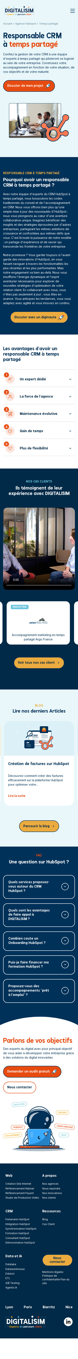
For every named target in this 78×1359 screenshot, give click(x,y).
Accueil (8, 23)
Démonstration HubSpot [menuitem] (20, 1242)
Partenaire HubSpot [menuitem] (17, 1219)
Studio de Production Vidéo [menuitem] (22, 1197)
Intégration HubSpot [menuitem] (17, 1224)
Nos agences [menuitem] (50, 1183)
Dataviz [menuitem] (10, 1273)
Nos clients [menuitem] (49, 1197)
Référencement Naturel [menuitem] (19, 1188)
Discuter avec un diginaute (35, 317)
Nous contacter (19, 1087)
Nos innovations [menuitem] (52, 1193)
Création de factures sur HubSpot (38, 763)
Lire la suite (16, 795)
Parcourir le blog (36, 826)
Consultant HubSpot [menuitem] (17, 1238)
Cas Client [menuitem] (48, 1224)
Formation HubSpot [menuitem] (17, 1233)
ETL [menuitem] (7, 1278)
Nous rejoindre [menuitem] (51, 1188)
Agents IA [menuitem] (11, 1287)
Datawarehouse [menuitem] (15, 1269)
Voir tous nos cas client (36, 663)
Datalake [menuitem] (10, 1264)
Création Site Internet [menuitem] (18, 1183)
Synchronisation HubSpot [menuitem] (20, 1228)
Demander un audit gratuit (28, 1071)
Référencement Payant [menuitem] (19, 1193)
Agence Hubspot (25, 23)
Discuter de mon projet (25, 86)
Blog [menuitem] (45, 1219)
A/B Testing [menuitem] (12, 1283)
